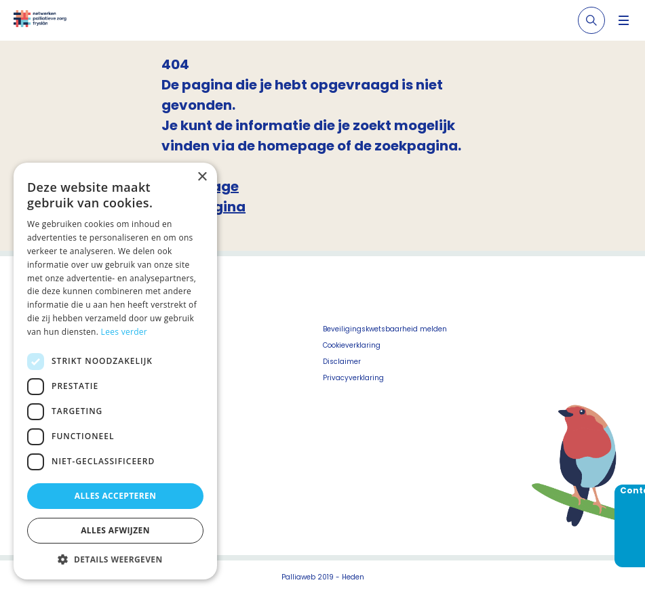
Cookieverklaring (351, 345)
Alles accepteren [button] (116, 496)
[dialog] (115, 371)
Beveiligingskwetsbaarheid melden (385, 329)
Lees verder (124, 332)
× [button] (202, 177)
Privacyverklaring (353, 378)
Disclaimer (342, 361)
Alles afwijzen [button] (115, 530)
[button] (115, 559)
